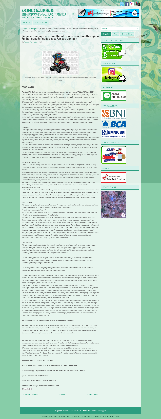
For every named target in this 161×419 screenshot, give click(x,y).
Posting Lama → (93, 394)
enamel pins (33, 29)
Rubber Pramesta (30, 42)
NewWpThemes (54, 416)
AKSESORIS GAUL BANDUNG (37, 10)
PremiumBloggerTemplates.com (92, 416)
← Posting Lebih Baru (30, 394)
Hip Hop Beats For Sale (111, 416)
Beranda (26, 22)
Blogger (103, 411)
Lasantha (76, 416)
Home (25, 29)
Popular (106, 34)
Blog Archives (127, 34)
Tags (115, 34)
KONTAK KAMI (41, 22)
